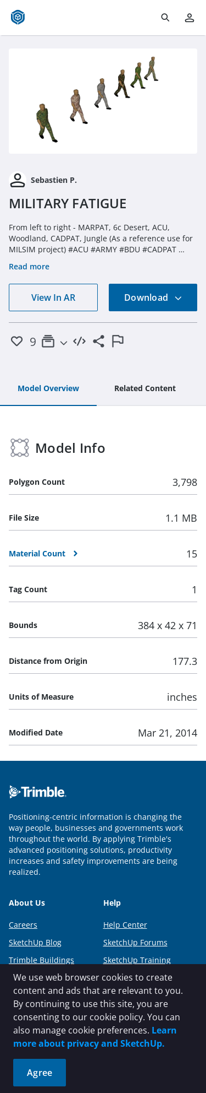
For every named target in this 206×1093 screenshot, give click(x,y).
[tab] (48, 389)
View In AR (53, 297)
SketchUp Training (137, 960)
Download (153, 297)
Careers (23, 924)
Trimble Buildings (41, 960)
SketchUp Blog (35, 942)
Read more (29, 266)
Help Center (125, 924)
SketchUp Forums (135, 942)
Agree (39, 1073)
